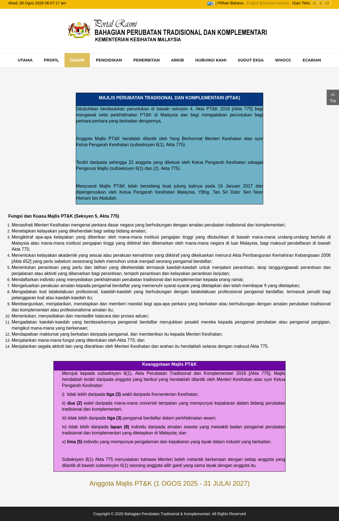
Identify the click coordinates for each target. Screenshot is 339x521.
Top (333, 97)
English (253, 3)
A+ (327, 3)
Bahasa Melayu (275, 3)
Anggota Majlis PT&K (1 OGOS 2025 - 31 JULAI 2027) (169, 483)
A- (314, 3)
